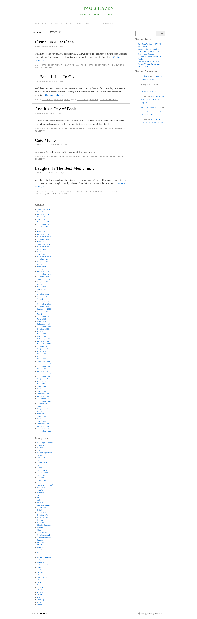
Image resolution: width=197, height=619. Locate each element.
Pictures (40, 542)
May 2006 (41, 386)
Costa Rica (53, 65)
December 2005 (44, 399)
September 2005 (44, 406)
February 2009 (43, 339)
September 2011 (44, 309)
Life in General (76, 129)
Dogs (39, 483)
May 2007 (41, 369)
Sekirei (40, 567)
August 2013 (42, 281)
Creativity (41, 480)
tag (39, 47)
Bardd (39, 455)
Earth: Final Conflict (46, 485)
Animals (89, 23)
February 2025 (43, 209)
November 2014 (44, 257)
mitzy (38, 68)
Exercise (41, 488)
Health (40, 520)
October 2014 (43, 259)
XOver (40, 602)
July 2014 (41, 264)
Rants (39, 555)
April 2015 (42, 252)
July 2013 (41, 284)
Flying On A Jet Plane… (56, 41)
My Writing (57, 23)
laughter (40, 194)
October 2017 (43, 239)
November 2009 (44, 326)
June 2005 (41, 414)
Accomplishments (45, 443)
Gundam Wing (43, 515)
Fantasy (40, 492)
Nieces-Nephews (44, 537)
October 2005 (43, 404)
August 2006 (42, 379)
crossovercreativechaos (151, 108)
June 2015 (41, 249)
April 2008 (42, 356)
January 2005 (43, 426)
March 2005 (42, 421)
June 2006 (41, 384)
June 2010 (41, 319)
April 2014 (42, 269)
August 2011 (42, 311)
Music (39, 530)
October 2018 (43, 227)
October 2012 (43, 294)
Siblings (40, 572)
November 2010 (44, 316)
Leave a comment (109, 100)
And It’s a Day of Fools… (58, 108)
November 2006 (44, 376)
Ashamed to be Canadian (149, 49)
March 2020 (42, 219)
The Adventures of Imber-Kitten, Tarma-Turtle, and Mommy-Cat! (149, 63)
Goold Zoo (41, 507)
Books (40, 460)
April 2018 (42, 229)
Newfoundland (43, 535)
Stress (39, 580)
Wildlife (40, 595)
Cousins (40, 478)
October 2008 (43, 346)
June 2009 (41, 334)
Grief (39, 510)
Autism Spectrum (44, 453)
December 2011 (44, 301)
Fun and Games (50, 129)
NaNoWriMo (42, 532)
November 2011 (44, 304)
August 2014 (42, 262)
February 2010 (43, 324)
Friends (40, 502)
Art (38, 450)
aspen (84, 65)
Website (40, 592)
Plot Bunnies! (43, 545)
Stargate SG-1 (43, 577)
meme (112, 157)
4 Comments (64, 194)
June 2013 (41, 286)
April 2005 (42, 419)
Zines (39, 605)
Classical (41, 468)
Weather (77, 191)
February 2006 (43, 394)
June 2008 (41, 351)
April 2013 (42, 291)
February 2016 (43, 244)
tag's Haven (98, 8)
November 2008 (44, 344)
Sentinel (40, 570)
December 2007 (44, 364)
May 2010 (41, 321)
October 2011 (43, 306)
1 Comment (48, 68)
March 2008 (42, 359)
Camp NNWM (43, 463)
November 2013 (44, 274)
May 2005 (41, 416)
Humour (58, 100)
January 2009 (43, 341)
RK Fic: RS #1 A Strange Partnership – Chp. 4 (152, 99)
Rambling (41, 552)
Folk (39, 500)
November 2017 (44, 237)
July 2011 (41, 314)
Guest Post (42, 512)
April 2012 (42, 299)
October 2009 (43, 329)
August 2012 (42, 296)
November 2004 (44, 431)
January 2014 (43, 272)
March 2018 (42, 232)
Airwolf (40, 445)
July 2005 (41, 411)
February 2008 (43, 361)
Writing (40, 600)
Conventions (42, 473)
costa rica (100, 65)
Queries (40, 550)
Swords (40, 582)
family (111, 65)
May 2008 (41, 354)
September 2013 (44, 279)
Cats (44, 65)
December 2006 (44, 374)
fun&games (98, 129)
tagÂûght (145, 76)
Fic (38, 495)
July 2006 (41, 381)
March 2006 (42, 391)
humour (119, 65)
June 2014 (41, 267)
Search (160, 33)
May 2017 (41, 242)
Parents (40, 540)
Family (64, 65)
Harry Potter (42, 517)
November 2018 (44, 224)
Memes (62, 157)
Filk (39, 497)
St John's (41, 575)
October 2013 (43, 277)
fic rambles (78, 157)
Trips (71, 65)
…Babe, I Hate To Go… (56, 76)
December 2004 (44, 429)
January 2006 (43, 396)
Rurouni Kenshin (44, 557)
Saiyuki (40, 560)
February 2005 (43, 424)
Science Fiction (44, 565)
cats (91, 65)
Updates (40, 587)
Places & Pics (74, 23)
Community (42, 470)
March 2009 (42, 336)
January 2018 (43, 234)
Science (40, 562)
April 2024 (42, 212)
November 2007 (44, 366)
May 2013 (41, 289)
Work (39, 597)
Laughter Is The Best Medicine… (64, 168)
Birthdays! (41, 458)
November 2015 (44, 247)
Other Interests (106, 23)
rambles (119, 129)
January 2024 (43, 214)
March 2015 (42, 254)
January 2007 (43, 371)
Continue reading (54, 95)
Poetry (40, 547)
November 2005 (44, 401)
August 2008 (42, 349)
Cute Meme (45, 140)
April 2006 (42, 389)
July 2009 (41, 331)
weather (51, 194)
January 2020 (43, 222)
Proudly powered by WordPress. (151, 614)
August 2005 (42, 409)
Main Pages (41, 23)
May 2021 (41, 217)
